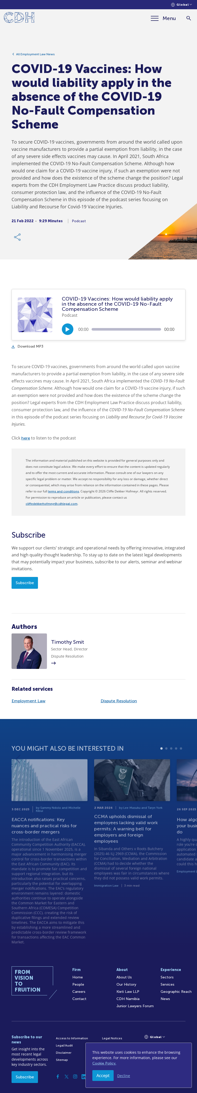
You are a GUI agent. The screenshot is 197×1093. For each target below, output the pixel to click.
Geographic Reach (176, 991)
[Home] (19, 18)
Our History (126, 984)
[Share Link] (18, 239)
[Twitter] (66, 1076)
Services (167, 984)
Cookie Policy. (104, 1063)
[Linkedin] (84, 1076)
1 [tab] (161, 764)
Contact (79, 999)
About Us (124, 977)
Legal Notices (112, 1038)
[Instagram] (75, 1076)
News (165, 999)
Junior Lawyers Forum (135, 1006)
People (78, 984)
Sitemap (62, 1060)
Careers (78, 991)
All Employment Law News (35, 57)
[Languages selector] (181, 5)
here (25, 438)
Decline (123, 1075)
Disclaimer (63, 1052)
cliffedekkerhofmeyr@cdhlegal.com (51, 504)
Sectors (167, 977)
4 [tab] (176, 764)
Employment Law (28, 700)
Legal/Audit (64, 1045)
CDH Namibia (128, 999)
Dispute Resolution (119, 700)
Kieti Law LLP (127, 991)
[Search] (188, 18)
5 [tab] (181, 764)
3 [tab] (171, 764)
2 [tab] (166, 764)
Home (77, 977)
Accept (103, 1075)
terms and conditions (63, 491)
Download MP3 (27, 346)
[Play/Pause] (67, 329)
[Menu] (163, 18)
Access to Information (72, 1038)
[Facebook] (58, 1076)
